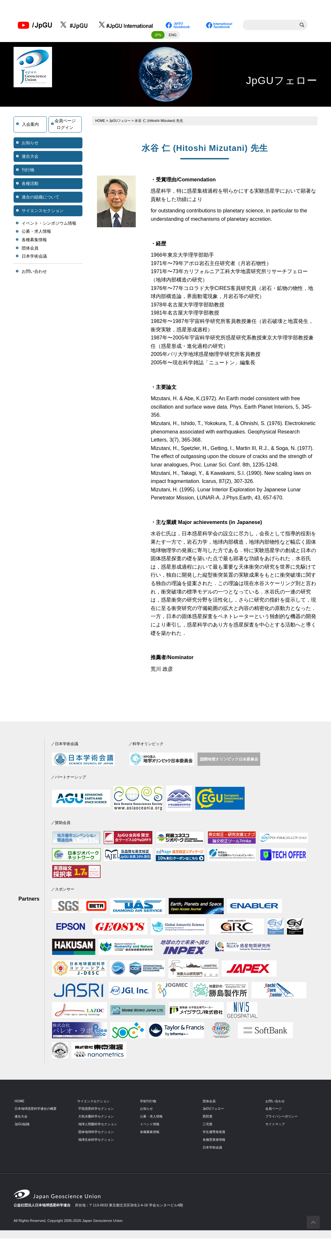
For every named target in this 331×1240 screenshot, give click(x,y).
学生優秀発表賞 (215, 1133)
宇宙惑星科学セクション (97, 1110)
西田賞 (208, 1118)
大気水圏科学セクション (97, 1118)
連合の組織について (40, 198)
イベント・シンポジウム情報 (49, 224)
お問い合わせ (34, 273)
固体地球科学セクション (97, 1133)
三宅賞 (208, 1126)
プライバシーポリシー (283, 1118)
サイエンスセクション (43, 212)
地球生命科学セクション (97, 1141)
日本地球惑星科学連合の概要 (38, 1110)
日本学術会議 (34, 258)
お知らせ (30, 144)
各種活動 (30, 185)
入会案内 (30, 125)
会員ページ (274, 1110)
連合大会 (30, 157)
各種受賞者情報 (215, 1141)
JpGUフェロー (122, 122)
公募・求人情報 (36, 233)
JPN (158, 36)
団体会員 (30, 249)
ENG (172, 36)
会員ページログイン (65, 126)
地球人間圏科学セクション (99, 1126)
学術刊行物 (149, 1103)
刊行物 (28, 171)
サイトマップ (276, 1126)
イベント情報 (150, 1126)
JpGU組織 (23, 1126)
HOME (100, 122)
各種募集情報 (34, 241)
